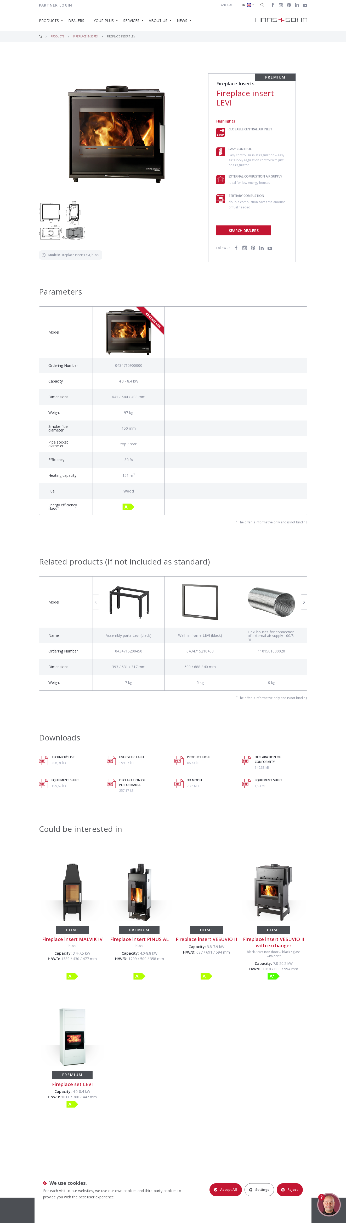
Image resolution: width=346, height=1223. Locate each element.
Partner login (55, 5)
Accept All (225, 1189)
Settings (259, 1189)
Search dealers (243, 230)
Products (57, 36)
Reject (289, 1189)
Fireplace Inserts (85, 36)
